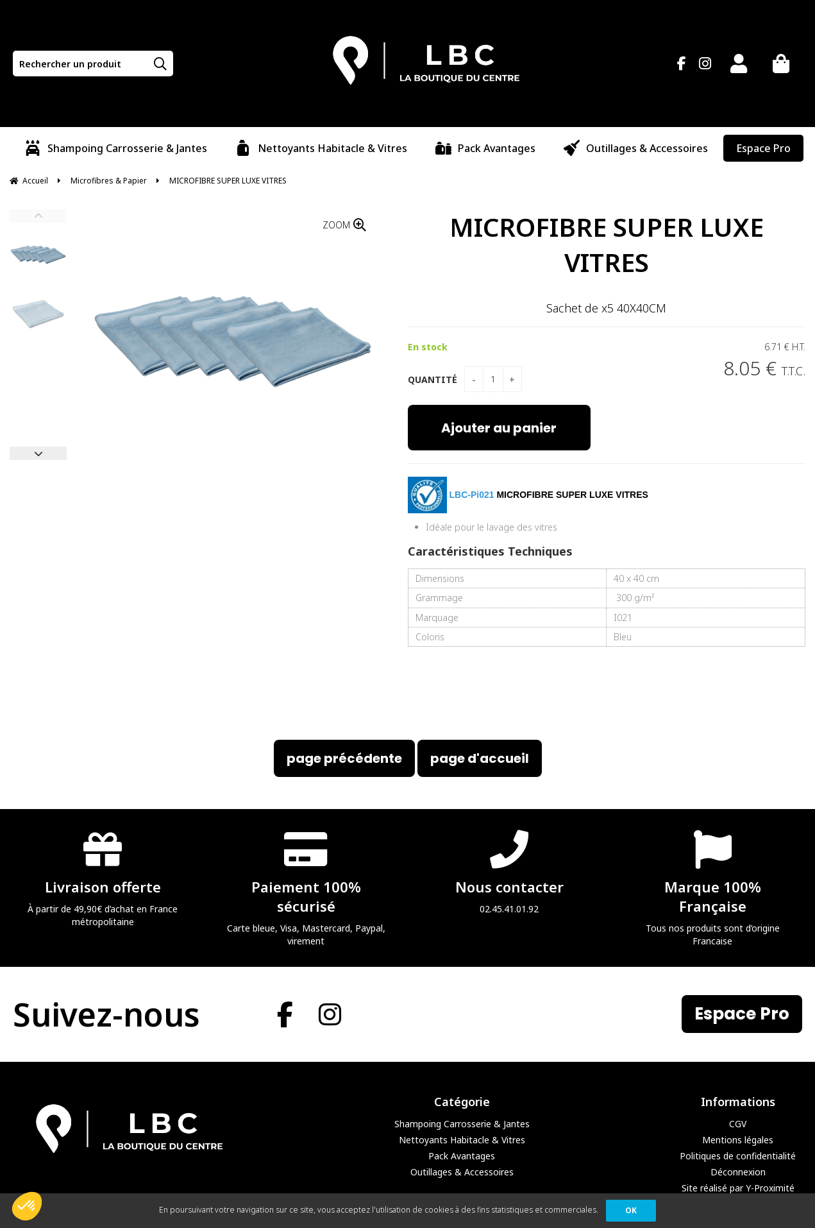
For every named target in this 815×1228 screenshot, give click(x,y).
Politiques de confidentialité (738, 1156)
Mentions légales (737, 1140)
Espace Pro (741, 1013)
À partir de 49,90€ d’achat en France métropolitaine (102, 878)
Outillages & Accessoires (462, 1172)
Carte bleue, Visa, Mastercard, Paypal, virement (306, 887)
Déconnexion (738, 1172)
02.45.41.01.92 (509, 871)
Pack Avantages (461, 1156)
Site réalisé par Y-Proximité (738, 1188)
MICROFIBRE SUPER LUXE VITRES (607, 244)
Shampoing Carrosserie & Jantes (462, 1124)
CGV (737, 1124)
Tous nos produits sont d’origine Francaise (712, 887)
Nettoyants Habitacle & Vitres (462, 1140)
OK (631, 1210)
